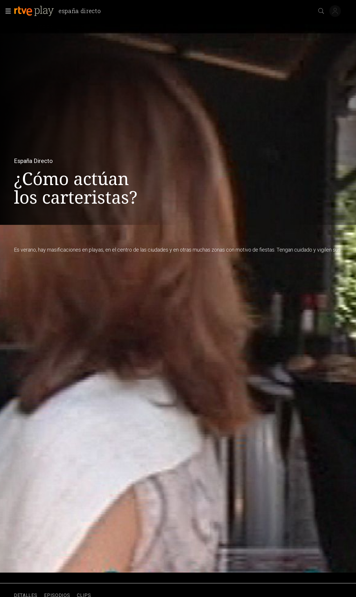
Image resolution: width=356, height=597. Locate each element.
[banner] (59, 11)
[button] (6, 11)
